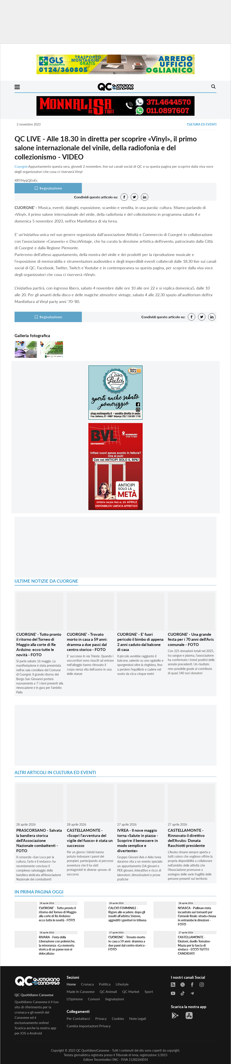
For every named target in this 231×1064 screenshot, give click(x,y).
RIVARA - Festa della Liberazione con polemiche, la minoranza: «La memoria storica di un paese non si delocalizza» (57, 945)
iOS (23, 1033)
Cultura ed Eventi (201, 124)
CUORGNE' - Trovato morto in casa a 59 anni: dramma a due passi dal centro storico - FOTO (87, 642)
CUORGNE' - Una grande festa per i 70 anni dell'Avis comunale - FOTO (191, 639)
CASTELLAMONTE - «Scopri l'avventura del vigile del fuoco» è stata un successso (90, 838)
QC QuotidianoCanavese (92, 1050)
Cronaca (87, 984)
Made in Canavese (80, 991)
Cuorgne (21, 166)
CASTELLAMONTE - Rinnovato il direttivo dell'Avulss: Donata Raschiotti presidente (186, 838)
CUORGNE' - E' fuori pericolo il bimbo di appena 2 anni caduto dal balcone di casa (140, 642)
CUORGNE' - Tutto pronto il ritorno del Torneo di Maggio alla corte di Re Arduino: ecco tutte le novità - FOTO (38, 644)
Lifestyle (122, 984)
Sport (149, 991)
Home (71, 984)
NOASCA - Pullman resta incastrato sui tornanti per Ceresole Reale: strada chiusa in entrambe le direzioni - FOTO (197, 916)
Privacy (101, 1018)
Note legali (137, 1018)
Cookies (118, 1018)
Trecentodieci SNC (106, 1059)
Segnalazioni (114, 999)
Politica (105, 984)
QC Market (130, 991)
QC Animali (108, 991)
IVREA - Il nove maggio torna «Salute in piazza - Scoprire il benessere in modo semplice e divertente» (137, 840)
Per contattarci (78, 1018)
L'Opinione (75, 999)
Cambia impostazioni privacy (89, 1026)
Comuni (94, 999)
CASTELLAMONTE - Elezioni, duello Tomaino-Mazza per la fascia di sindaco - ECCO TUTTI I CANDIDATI (194, 945)
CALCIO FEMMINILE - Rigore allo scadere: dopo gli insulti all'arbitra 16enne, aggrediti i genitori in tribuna (127, 914)
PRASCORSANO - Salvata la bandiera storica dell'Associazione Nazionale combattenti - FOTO (39, 840)
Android (36, 1033)
